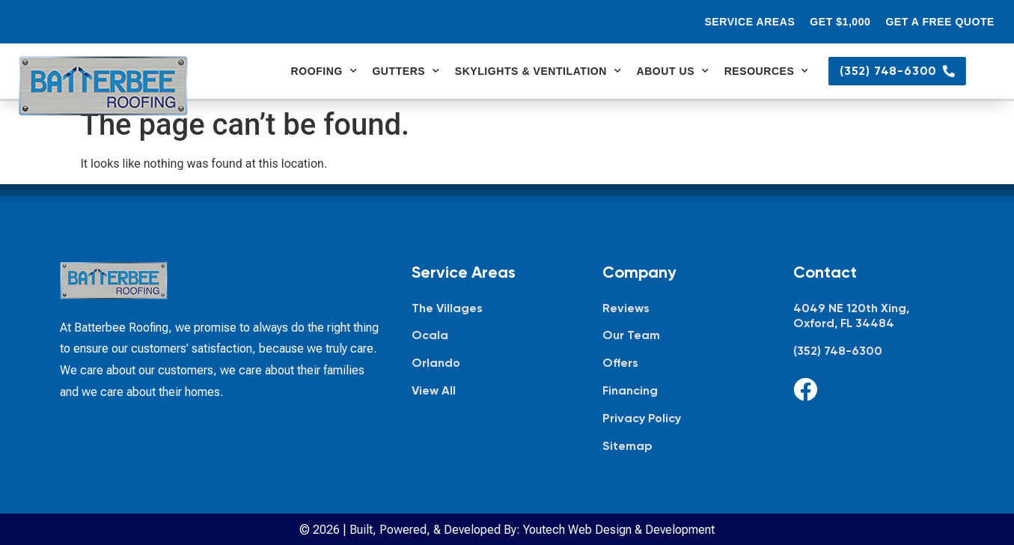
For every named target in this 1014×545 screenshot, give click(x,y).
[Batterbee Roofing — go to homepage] (103, 85)
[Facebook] (805, 389)
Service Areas (749, 22)
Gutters (405, 71)
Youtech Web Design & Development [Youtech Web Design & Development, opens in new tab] (619, 530)
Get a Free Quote (940, 22)
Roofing (324, 71)
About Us (673, 71)
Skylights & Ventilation (538, 71)
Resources (766, 71)
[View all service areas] (492, 391)
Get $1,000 (840, 22)
